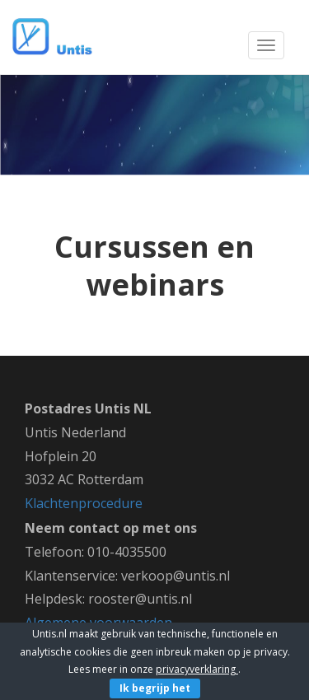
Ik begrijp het (154, 688)
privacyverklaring (197, 669)
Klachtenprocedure (84, 503)
